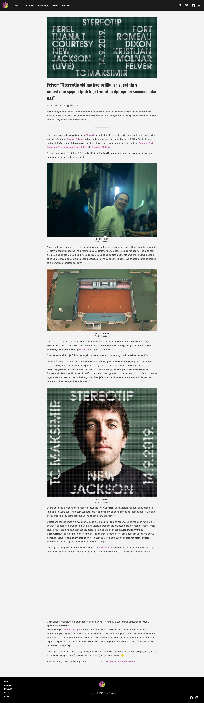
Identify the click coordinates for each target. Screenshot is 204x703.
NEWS (16, 5)
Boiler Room (104, 547)
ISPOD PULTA (28, 5)
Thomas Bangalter (73, 629)
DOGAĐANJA (42, 5)
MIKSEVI (55, 5)
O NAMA (65, 5)
